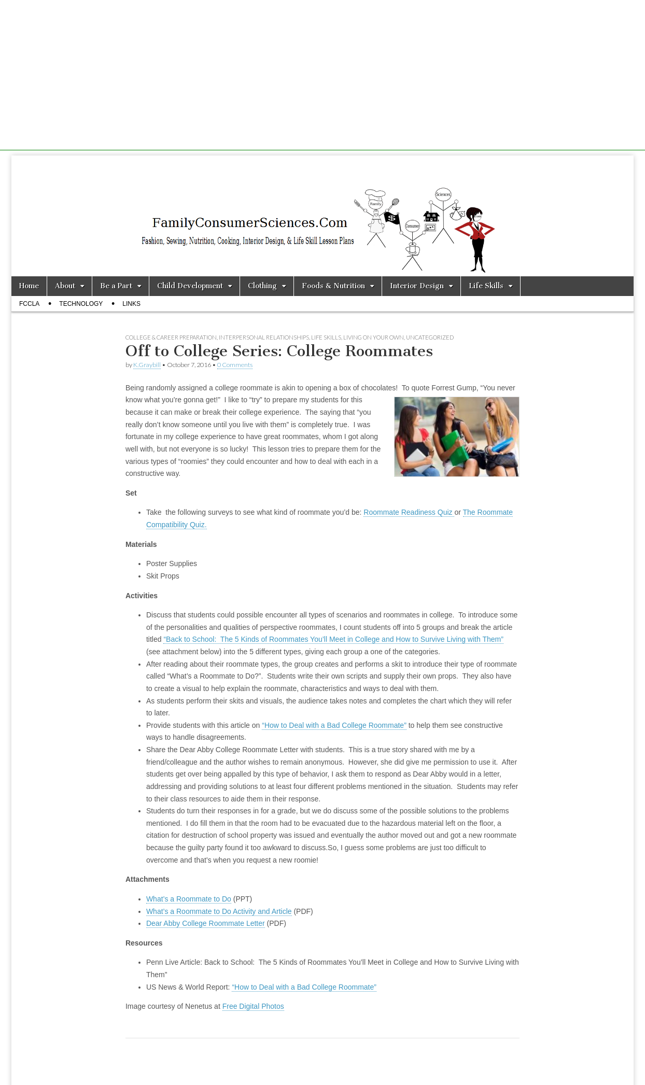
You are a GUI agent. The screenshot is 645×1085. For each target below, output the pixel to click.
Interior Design (417, 285)
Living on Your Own (373, 337)
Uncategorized (430, 337)
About (65, 285)
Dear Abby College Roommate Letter (205, 923)
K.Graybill (147, 365)
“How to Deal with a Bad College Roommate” (334, 725)
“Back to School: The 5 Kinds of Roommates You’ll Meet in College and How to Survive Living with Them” (333, 639)
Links (131, 303)
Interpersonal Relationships (264, 337)
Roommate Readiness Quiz (408, 512)
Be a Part (116, 285)
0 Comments (235, 365)
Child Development (190, 285)
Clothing (262, 285)
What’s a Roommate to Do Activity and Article (219, 911)
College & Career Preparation (171, 337)
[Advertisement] (322, 77)
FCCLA (29, 303)
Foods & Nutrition (333, 285)
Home (29, 285)
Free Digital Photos (253, 1006)
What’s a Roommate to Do (188, 899)
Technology (81, 303)
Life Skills (486, 285)
